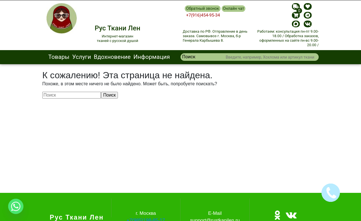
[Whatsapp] (15, 206)
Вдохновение (112, 56)
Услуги (81, 56)
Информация (151, 56)
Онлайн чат (233, 8)
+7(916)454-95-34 (203, 15)
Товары (58, 56)
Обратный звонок (202, 8)
